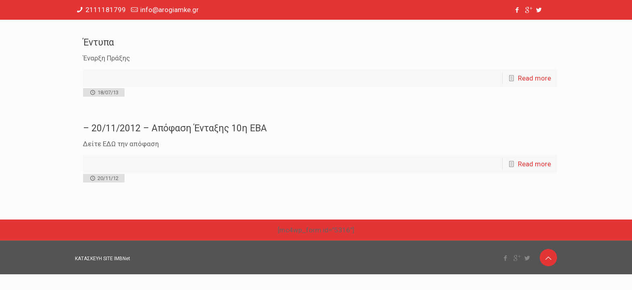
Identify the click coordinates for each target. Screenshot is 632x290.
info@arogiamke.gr (169, 10)
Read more (534, 78)
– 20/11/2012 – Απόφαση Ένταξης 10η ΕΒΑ (175, 128)
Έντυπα (98, 42)
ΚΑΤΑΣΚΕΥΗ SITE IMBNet (102, 258)
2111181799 (105, 10)
